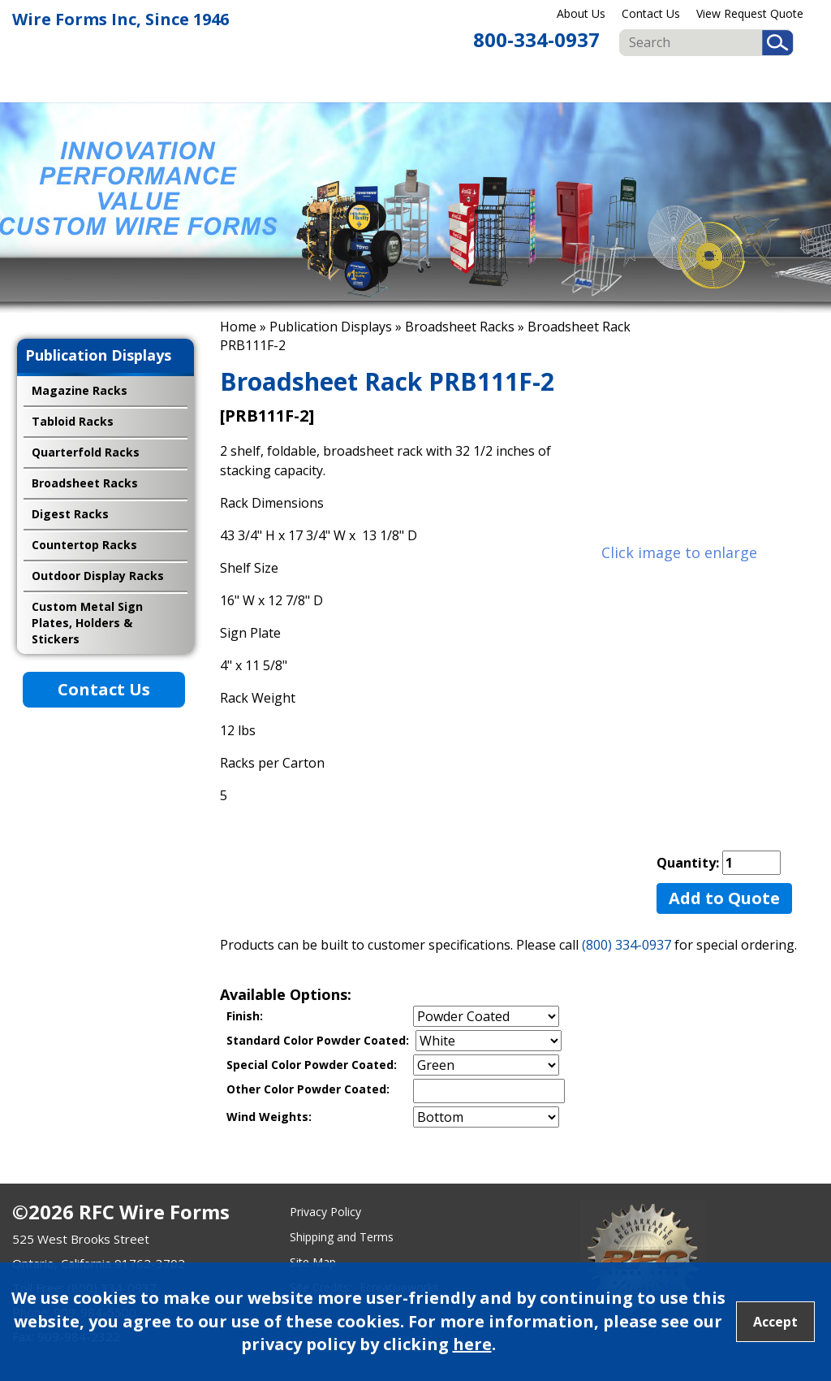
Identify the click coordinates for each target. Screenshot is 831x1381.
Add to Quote (724, 898)
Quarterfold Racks (86, 452)
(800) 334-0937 (626, 945)
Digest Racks (70, 514)
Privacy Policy (325, 1211)
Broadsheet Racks (460, 327)
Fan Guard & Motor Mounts (614, 81)
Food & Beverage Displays (449, 81)
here (472, 1344)
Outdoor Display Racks (98, 575)
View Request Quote (749, 13)
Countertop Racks (84, 544)
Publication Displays (535, 81)
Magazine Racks (79, 390)
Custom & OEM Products (700, 81)
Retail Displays (370, 81)
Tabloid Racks (73, 421)
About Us (581, 13)
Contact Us (651, 13)
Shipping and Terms (342, 1237)
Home (238, 327)
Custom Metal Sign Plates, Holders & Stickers (87, 623)
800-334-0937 (536, 39)
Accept (775, 1322)
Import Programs (774, 81)
